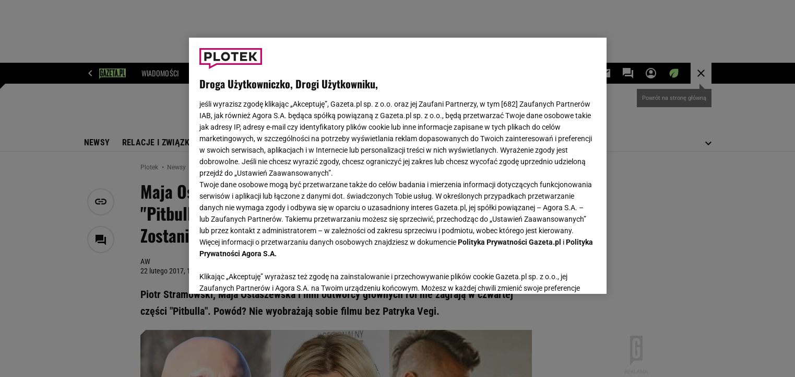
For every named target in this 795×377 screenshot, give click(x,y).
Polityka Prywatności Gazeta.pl (509, 242)
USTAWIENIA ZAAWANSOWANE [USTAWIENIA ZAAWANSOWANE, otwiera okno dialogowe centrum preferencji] (267, 273)
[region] (398, 166)
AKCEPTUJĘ (560, 273)
